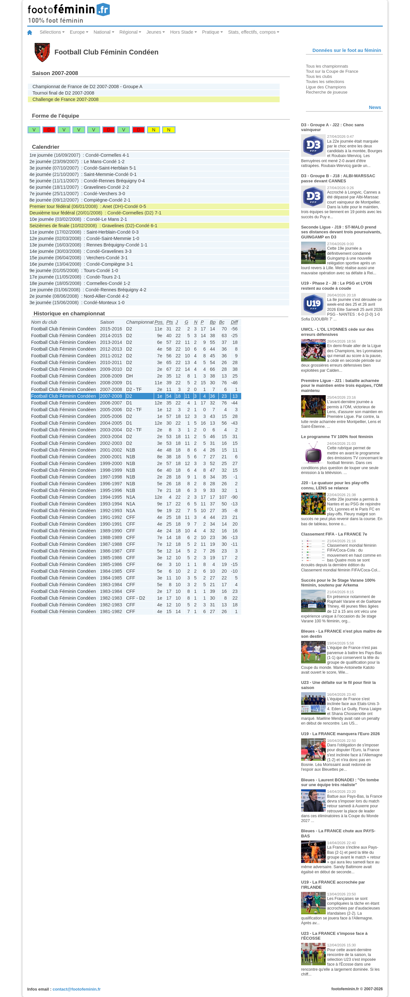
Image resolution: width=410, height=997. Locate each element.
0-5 (142, 206)
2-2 (125, 187)
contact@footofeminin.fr (77, 989)
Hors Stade (181, 32)
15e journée (41, 257)
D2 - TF (134, 389)
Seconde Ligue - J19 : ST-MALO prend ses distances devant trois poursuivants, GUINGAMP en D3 (341, 232)
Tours (89, 270)
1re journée (41, 155)
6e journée (40, 187)
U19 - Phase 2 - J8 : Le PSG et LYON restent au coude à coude (336, 286)
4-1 (125, 155)
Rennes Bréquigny (118, 180)
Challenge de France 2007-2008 (65, 99)
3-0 (122, 193)
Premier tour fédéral (49, 206)
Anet (107, 206)
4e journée (40, 174)
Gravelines (95, 187)
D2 (129, 328)
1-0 (136, 238)
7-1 (158, 212)
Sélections (50, 32)
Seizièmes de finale (49, 225)
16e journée (41, 264)
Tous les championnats (327, 66)
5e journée (40, 180)
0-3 (135, 232)
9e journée (40, 270)
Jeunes (153, 32)
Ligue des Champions (326, 87)
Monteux (108, 302)
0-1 (133, 174)
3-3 (128, 251)
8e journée (40, 200)
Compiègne (96, 200)
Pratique (210, 32)
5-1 (132, 167)
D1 (129, 382)
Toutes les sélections (325, 81)
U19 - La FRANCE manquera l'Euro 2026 (340, 733)
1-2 (121, 161)
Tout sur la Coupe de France (332, 71)
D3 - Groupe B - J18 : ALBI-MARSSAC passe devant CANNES (338, 178)
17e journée (41, 276)
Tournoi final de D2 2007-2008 (63, 93)
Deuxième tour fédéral (52, 212)
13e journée (41, 244)
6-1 (154, 225)
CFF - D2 (135, 598)
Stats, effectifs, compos (252, 32)
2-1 (127, 200)
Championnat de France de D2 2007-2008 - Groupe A (87, 86)
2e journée (40, 161)
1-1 (144, 244)
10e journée (41, 219)
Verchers (108, 193)
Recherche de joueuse (327, 92)
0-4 (141, 180)
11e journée (41, 232)
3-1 (124, 257)
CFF (130, 517)
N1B (130, 450)
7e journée (40, 193)
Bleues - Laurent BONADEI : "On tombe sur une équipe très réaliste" (340, 782)
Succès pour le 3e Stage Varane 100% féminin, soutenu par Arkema (338, 583)
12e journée (41, 238)
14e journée (41, 251)
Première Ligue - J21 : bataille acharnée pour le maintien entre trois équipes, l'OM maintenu (341, 385)
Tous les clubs (319, 76)
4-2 (143, 289)
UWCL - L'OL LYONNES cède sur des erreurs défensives (337, 332)
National (102, 32)
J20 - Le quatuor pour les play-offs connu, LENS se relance (335, 485)
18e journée (41, 283)
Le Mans (93, 161)
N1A (130, 497)
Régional (128, 32)
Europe (77, 32)
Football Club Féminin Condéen (63, 328)
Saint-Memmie (99, 174)
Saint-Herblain (113, 167)
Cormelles (111, 155)
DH (129, 375)
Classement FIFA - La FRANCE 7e (334, 534)
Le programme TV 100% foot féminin (337, 436)
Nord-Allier (95, 296)
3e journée (40, 167)
